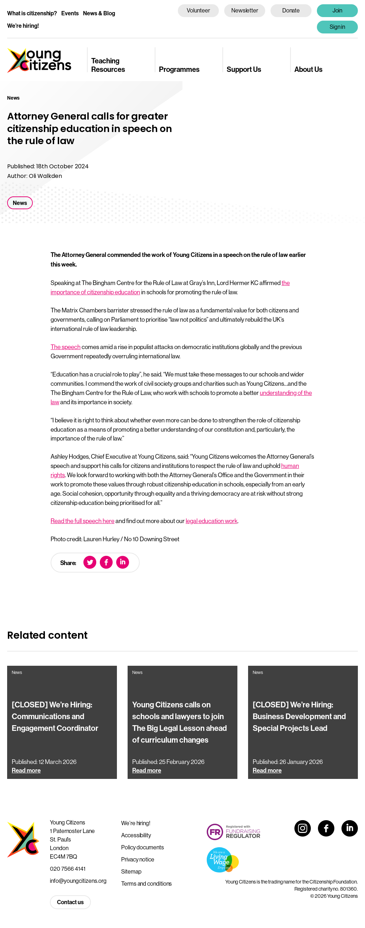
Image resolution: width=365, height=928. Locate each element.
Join (338, 10)
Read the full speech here (82, 520)
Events (70, 13)
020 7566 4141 (68, 868)
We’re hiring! (23, 25)
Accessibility (136, 835)
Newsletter (244, 10)
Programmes (179, 69)
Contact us (70, 902)
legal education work (211, 520)
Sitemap (131, 871)
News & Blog (99, 13)
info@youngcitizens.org (78, 880)
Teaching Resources (108, 65)
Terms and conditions (146, 883)
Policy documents (142, 847)
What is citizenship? (32, 13)
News (20, 203)
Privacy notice (137, 859)
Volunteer (198, 10)
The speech (66, 346)
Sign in (337, 26)
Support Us (244, 69)
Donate (291, 10)
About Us (308, 69)
